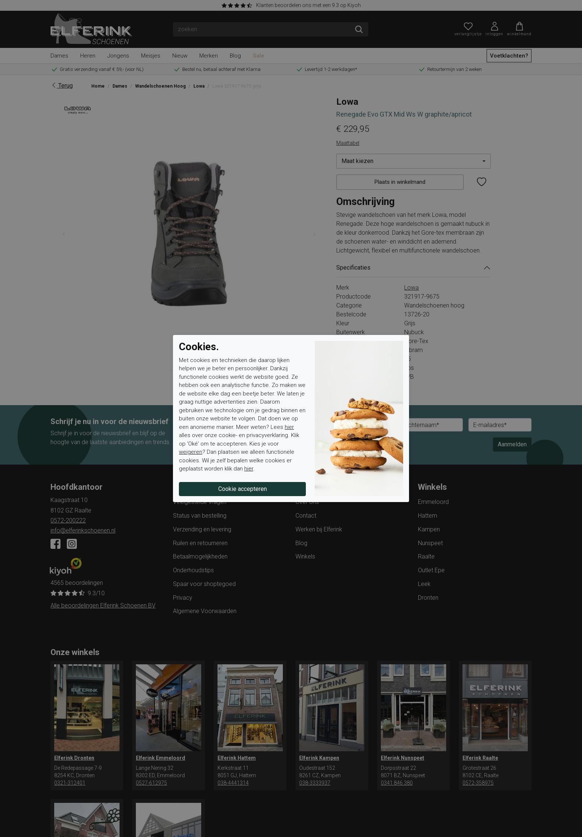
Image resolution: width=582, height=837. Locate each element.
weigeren (190, 452)
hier (289, 427)
